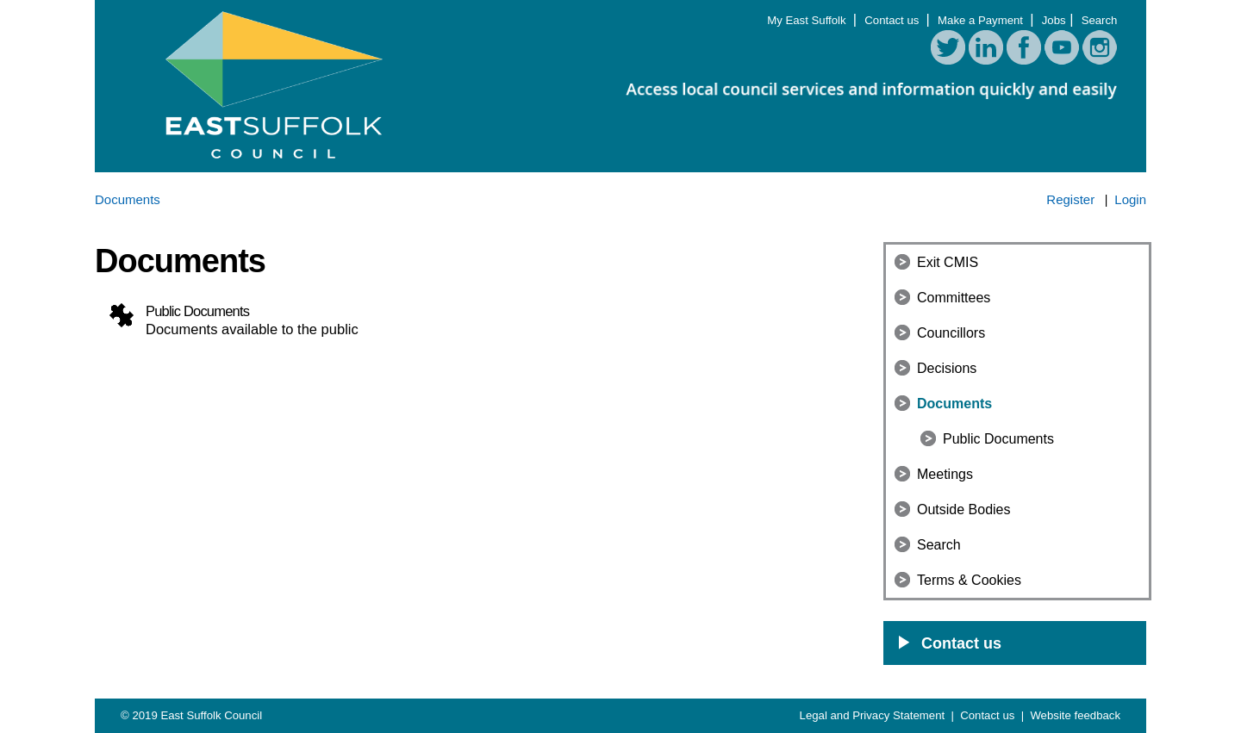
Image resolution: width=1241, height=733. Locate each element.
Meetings (945, 474)
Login (1130, 199)
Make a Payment (982, 20)
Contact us (893, 20)
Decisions (946, 368)
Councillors (951, 333)
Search (1100, 20)
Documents (954, 403)
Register (1070, 199)
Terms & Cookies (969, 580)
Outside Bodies (964, 509)
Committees (953, 297)
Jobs (1054, 20)
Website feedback (1075, 715)
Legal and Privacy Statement (874, 715)
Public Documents (998, 439)
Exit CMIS (947, 262)
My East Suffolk (808, 20)
